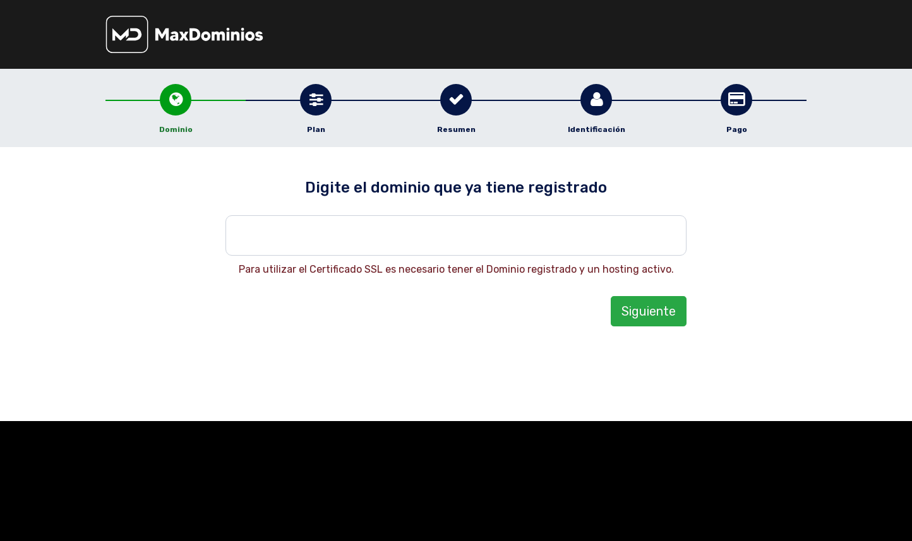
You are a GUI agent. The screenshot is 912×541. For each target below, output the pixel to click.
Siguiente (648, 311)
